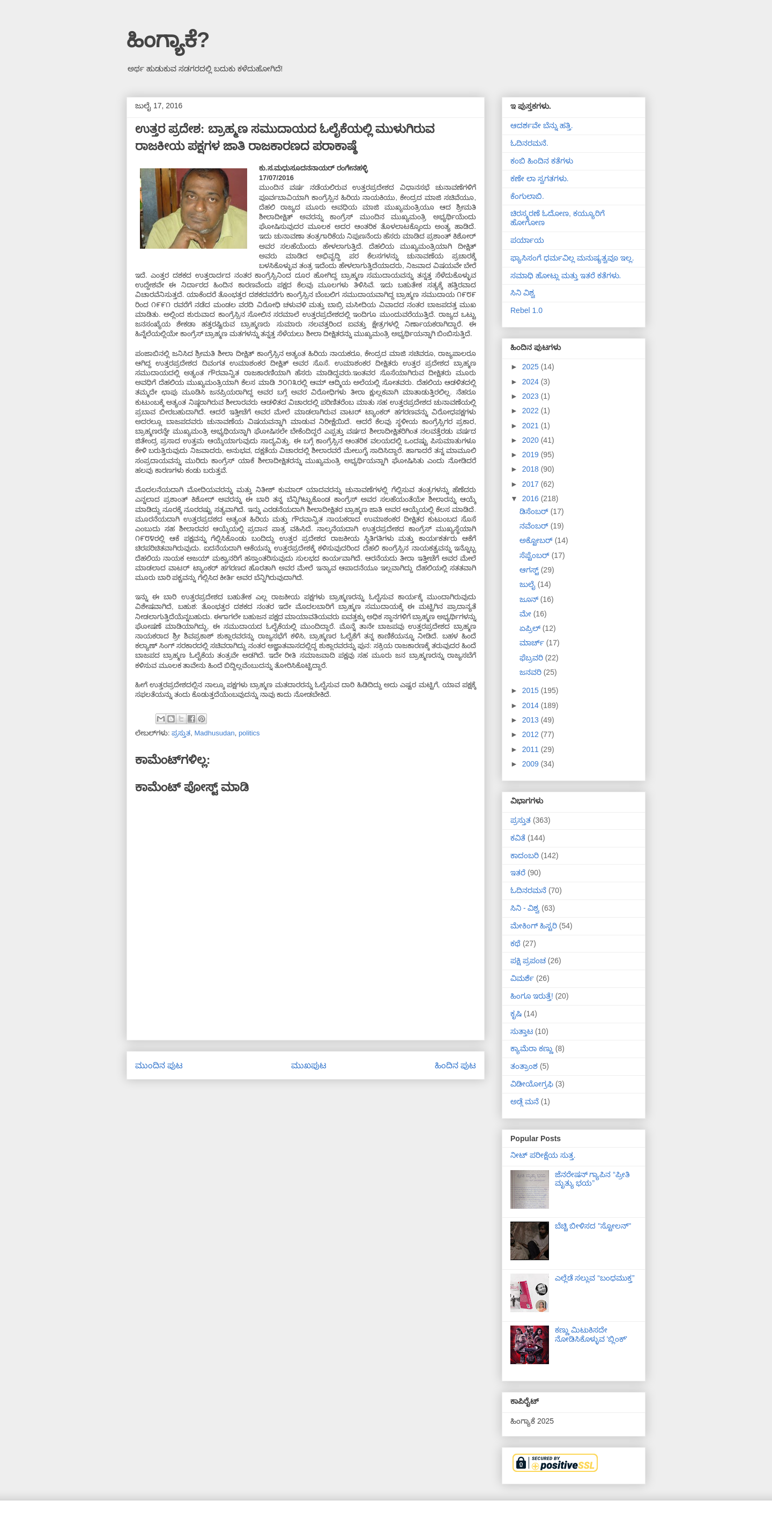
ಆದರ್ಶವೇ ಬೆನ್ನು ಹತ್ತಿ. (541, 125)
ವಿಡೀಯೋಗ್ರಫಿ (531, 1084)
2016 (531, 498)
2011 (531, 749)
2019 (531, 454)
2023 (531, 396)
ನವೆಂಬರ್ (535, 526)
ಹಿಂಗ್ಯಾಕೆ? (168, 39)
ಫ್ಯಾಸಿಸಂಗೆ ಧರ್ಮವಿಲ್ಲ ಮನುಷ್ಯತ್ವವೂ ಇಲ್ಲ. (572, 258)
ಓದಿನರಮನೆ (528, 890)
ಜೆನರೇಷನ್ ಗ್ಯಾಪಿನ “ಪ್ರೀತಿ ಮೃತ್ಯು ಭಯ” (592, 1179)
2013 (531, 720)
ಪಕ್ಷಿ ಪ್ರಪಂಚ (528, 960)
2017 (531, 484)
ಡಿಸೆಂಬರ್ (535, 511)
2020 (531, 440)
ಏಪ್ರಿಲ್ (531, 628)
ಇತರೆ (517, 872)
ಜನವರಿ (531, 672)
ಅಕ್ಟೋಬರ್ (537, 540)
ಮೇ (526, 613)
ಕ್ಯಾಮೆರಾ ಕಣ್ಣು (531, 1048)
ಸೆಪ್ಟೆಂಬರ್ (535, 555)
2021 (531, 425)
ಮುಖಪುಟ (308, 1065)
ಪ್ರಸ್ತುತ (181, 733)
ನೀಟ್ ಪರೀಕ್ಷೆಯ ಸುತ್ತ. (543, 1155)
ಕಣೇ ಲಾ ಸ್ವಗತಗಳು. (539, 178)
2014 (531, 705)
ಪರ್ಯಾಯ (527, 240)
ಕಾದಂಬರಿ (524, 855)
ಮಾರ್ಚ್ (532, 642)
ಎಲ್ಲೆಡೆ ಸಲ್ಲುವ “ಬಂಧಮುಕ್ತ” (595, 1278)
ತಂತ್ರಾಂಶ (524, 1066)
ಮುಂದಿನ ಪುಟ (159, 1065)
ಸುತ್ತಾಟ (521, 1031)
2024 (531, 381)
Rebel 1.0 (526, 310)
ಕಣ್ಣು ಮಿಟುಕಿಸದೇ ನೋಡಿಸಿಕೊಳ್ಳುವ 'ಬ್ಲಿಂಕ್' (591, 1334)
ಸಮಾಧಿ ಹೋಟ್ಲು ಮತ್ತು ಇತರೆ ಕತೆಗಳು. (565, 275)
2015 (531, 690)
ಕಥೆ (515, 943)
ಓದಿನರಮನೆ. (529, 143)
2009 (531, 764)
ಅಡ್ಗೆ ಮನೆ (524, 1101)
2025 (531, 366)
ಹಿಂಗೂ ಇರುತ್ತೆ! (531, 996)
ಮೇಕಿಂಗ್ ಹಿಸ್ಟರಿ (533, 925)
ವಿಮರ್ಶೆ (522, 978)
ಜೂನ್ (529, 599)
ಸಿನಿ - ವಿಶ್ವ (524, 908)
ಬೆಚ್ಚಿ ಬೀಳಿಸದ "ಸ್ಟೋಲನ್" (593, 1226)
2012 (531, 734)
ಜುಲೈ (528, 584)
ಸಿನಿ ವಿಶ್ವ (522, 292)
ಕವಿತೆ (517, 838)
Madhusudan (214, 733)
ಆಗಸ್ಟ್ (530, 569)
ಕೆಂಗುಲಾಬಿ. (527, 196)
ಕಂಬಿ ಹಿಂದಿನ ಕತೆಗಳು (541, 161)
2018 (531, 469)
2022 (531, 410)
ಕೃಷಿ (516, 1013)
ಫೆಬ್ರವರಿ (532, 657)
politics (249, 733)
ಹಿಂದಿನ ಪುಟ (455, 1065)
